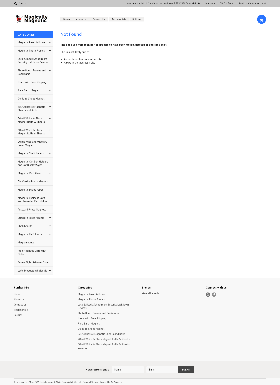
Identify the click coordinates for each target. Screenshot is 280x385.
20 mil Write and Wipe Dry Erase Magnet (32, 143)
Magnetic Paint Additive (31, 42)
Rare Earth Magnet (29, 90)
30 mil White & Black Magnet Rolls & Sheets (31, 131)
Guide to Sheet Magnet (31, 98)
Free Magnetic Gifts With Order (32, 252)
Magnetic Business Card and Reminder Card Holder (33, 199)
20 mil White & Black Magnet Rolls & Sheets (31, 120)
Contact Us (99, 19)
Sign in (242, 3)
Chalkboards (25, 226)
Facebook (214, 294)
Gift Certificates (227, 3)
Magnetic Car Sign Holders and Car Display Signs (33, 163)
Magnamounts (26, 242)
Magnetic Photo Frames (31, 50)
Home (66, 19)
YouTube (208, 294)
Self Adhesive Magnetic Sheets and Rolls (31, 108)
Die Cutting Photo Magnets (33, 181)
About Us (81, 19)
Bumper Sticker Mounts (31, 217)
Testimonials (119, 19)
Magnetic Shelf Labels (31, 153)
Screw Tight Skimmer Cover (33, 262)
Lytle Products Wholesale (32, 270)
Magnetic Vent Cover (29, 173)
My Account (210, 3)
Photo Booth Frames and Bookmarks (32, 72)
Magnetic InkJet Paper (30, 189)
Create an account (257, 3)
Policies (136, 19)
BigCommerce (116, 382)
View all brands (150, 293)
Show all (83, 348)
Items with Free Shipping (32, 82)
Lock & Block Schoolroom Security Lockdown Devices (33, 60)
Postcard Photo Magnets (32, 209)
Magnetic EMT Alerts (30, 234)
